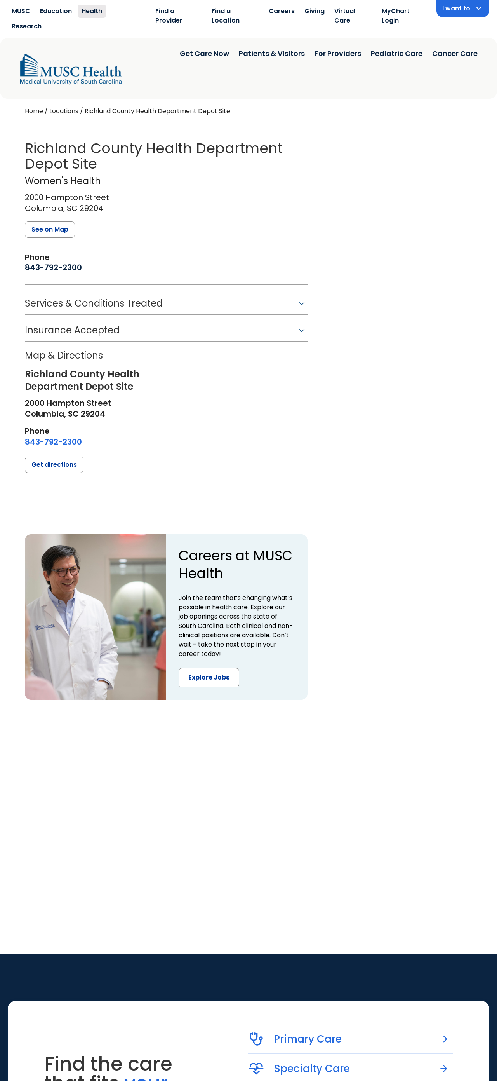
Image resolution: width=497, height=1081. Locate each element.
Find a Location (226, 16)
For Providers (338, 53)
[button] (166, 306)
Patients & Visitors (272, 53)
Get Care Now (204, 53)
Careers (282, 11)
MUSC (21, 11)
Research (27, 26)
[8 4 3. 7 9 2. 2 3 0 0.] (53, 267)
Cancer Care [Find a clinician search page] (455, 53)
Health (92, 11)
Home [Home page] (34, 110)
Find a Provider (168, 16)
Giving (314, 11)
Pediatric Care (396, 53)
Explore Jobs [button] (208, 677)
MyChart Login (396, 16)
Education (56, 11)
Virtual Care (344, 16)
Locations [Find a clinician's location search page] (63, 110)
